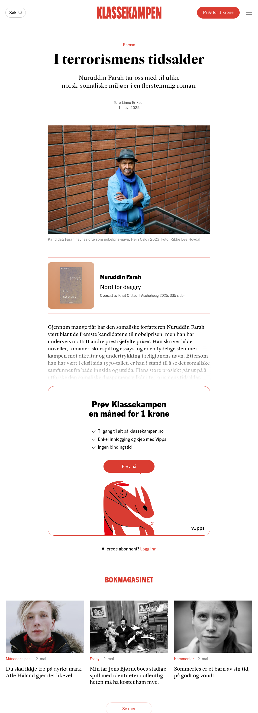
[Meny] (249, 12)
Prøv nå (129, 466)
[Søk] (15, 13)
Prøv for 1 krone (218, 12)
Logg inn (148, 548)
